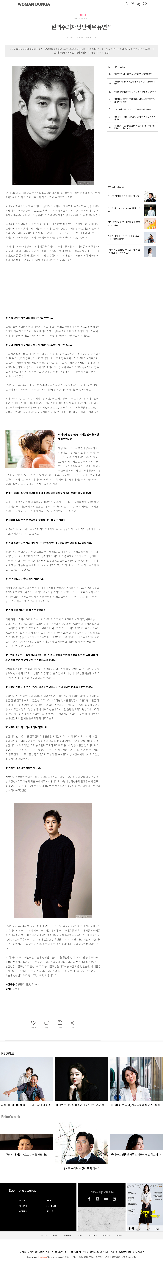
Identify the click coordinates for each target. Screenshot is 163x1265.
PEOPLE (81, 15)
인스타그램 (97, 1199)
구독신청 (23, 1252)
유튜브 (106, 1199)
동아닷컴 (74, 1252)
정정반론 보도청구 (61, 1252)
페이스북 (89, 1199)
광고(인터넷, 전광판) (94, 1252)
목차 (140, 1228)
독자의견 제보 (48, 1252)
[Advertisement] (46, 293)
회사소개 (82, 1252)
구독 (148, 1228)
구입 (157, 1228)
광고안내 (30, 1252)
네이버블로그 (114, 1199)
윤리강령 (38, 1252)
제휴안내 (106, 1252)
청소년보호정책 (138, 1252)
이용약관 (114, 1252)
